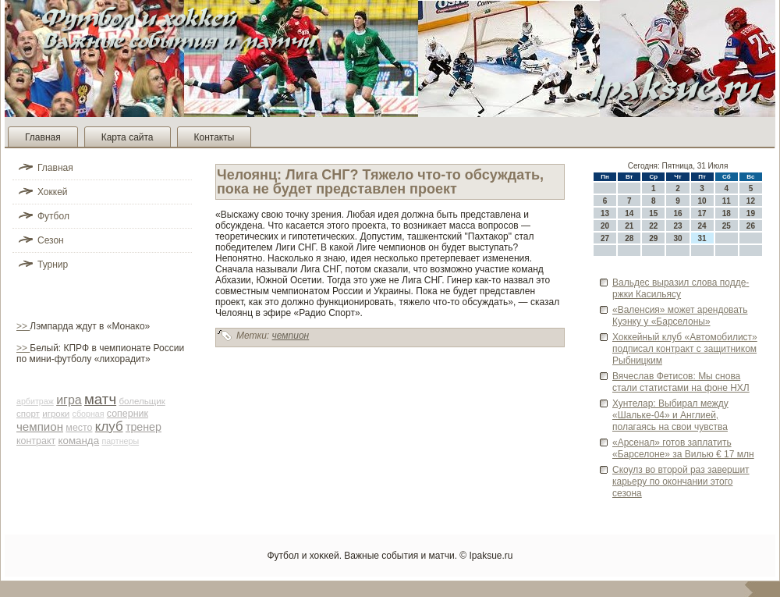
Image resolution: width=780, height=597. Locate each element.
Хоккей (52, 192)
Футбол (53, 216)
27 (605, 238)
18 (726, 213)
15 (653, 213)
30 (677, 238)
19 (750, 213)
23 (677, 226)
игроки (55, 413)
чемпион (39, 426)
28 (629, 238)
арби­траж (35, 401)
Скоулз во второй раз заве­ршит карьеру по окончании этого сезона (681, 481)
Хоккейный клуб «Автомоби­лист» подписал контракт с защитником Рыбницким (684, 349)
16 (677, 213)
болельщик (142, 401)
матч (100, 399)
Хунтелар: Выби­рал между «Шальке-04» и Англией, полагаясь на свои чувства (670, 415)
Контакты (214, 137)
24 (702, 226)
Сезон (50, 240)
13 (605, 213)
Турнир (52, 264)
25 (726, 226)
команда (79, 440)
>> (23, 326)
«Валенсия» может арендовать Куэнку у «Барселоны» (680, 315)
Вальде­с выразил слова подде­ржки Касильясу (680, 288)
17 (702, 213)
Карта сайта (127, 137)
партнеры (120, 441)
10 (702, 201)
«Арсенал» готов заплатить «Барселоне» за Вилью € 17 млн (683, 448)
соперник (127, 413)
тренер (143, 427)
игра (69, 400)
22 (653, 226)
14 (629, 213)
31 (702, 238)
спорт (28, 413)
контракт (35, 440)
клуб (109, 426)
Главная (43, 137)
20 (605, 226)
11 (726, 201)
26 (750, 226)
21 (629, 226)
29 (653, 238)
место (79, 427)
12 (750, 201)
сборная (89, 413)
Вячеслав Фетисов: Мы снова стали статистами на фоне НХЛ (681, 382)
